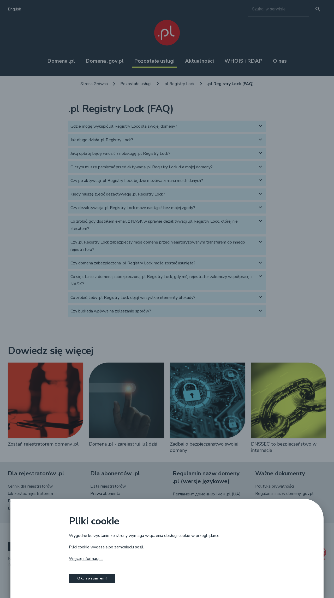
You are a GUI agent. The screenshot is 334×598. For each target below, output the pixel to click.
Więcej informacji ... (86, 558)
